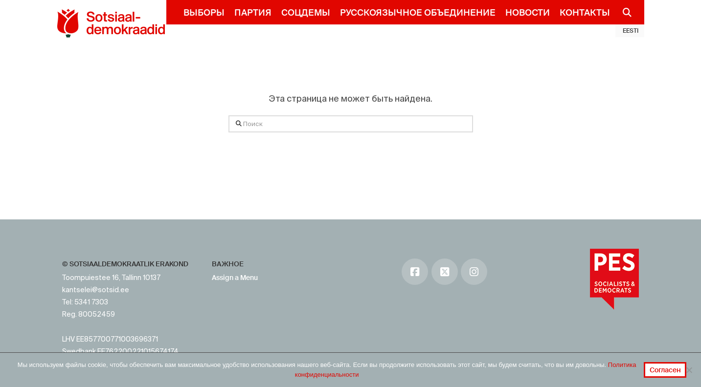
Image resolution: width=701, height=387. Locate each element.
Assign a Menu (235, 277)
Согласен (665, 370)
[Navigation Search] (623, 12)
